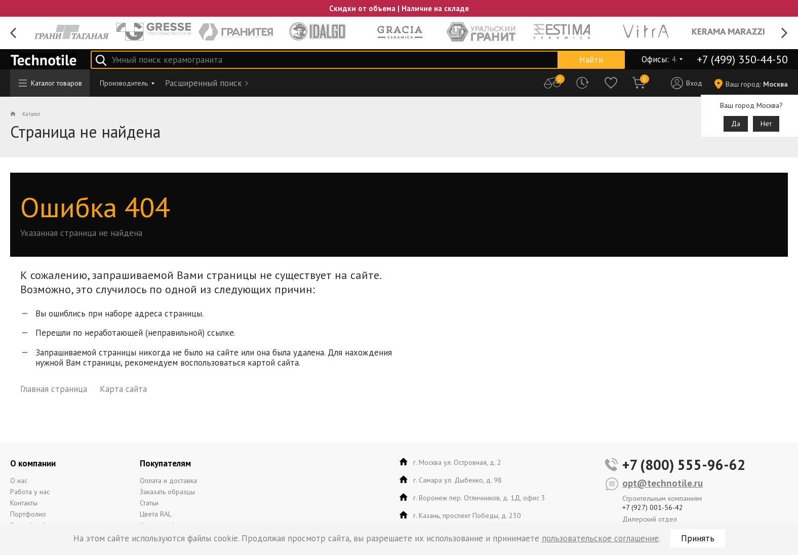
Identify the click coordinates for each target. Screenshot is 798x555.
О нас (18, 480)
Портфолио (28, 514)
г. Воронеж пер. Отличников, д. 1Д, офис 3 (479, 497)
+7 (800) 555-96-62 (683, 464)
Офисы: (659, 59)
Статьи (149, 502)
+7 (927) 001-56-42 (652, 507)
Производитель (124, 83)
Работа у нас (30, 491)
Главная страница (53, 388)
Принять (697, 538)
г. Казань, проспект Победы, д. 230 (467, 515)
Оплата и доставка (168, 480)
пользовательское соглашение (600, 538)
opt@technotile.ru (662, 483)
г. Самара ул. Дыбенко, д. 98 (457, 480)
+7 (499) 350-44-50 (742, 59)
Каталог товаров (50, 83)
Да (735, 123)
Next (784, 33)
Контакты (23, 502)
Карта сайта (123, 388)
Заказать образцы (167, 491)
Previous (13, 33)
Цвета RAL (156, 514)
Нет (766, 123)
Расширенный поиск (203, 83)
